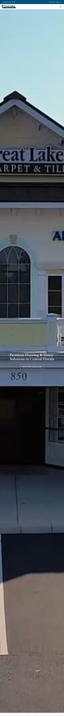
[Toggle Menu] (60, 6)
